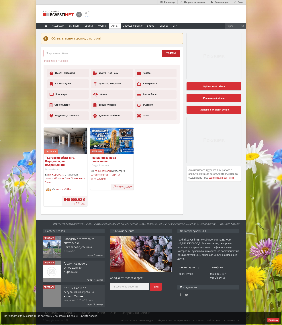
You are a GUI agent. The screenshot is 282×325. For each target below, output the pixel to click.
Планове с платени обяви (214, 109)
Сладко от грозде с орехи (127, 278)
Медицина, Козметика (64, 116)
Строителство (60, 105)
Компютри (58, 94)
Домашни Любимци (106, 116)
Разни (143, 116)
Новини (102, 25)
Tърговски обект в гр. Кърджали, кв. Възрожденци (60, 161)
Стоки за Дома (60, 84)
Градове (163, 25)
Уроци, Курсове (104, 105)
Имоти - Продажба (62, 73)
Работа (143, 73)
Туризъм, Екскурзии (107, 84)
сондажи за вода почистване (104, 159)
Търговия (145, 105)
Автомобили (146, 94)
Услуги (100, 94)
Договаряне (122, 186)
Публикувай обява (214, 86)
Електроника (147, 84)
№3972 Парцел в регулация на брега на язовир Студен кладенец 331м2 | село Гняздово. (79, 296)
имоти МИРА (63, 189)
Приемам (273, 320)
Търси (171, 53)
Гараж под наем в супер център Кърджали (75, 267)
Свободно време (132, 25)
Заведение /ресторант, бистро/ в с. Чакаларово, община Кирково (79, 245)
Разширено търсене (56, 61)
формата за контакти (221, 177)
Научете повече (88, 316)
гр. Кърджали (56, 174)
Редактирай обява (213, 98)
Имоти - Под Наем (105, 73)
